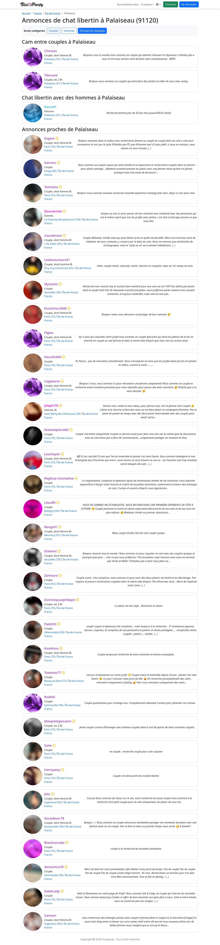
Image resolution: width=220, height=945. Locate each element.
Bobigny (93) (51, 511)
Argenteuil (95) (53, 802)
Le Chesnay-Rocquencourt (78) (62, 219)
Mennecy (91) (52, 535)
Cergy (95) (50, 171)
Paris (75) (49, 146)
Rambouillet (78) (54, 826)
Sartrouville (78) (53, 705)
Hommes (69, 30)
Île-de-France (53, 13)
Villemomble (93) (54, 632)
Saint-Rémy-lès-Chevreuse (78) (62, 413)
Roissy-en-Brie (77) (55, 681)
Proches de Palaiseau (92, 30)
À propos (146, 4)
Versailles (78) (52, 292)
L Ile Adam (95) (53, 244)
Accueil (26, 13)
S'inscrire (170, 4)
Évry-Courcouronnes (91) (58, 268)
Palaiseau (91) (52, 59)
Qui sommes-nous (128, 4)
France (38, 13)
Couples (53, 30)
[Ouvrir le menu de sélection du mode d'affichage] (158, 4)
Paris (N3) (50, 583)
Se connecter (189, 4)
